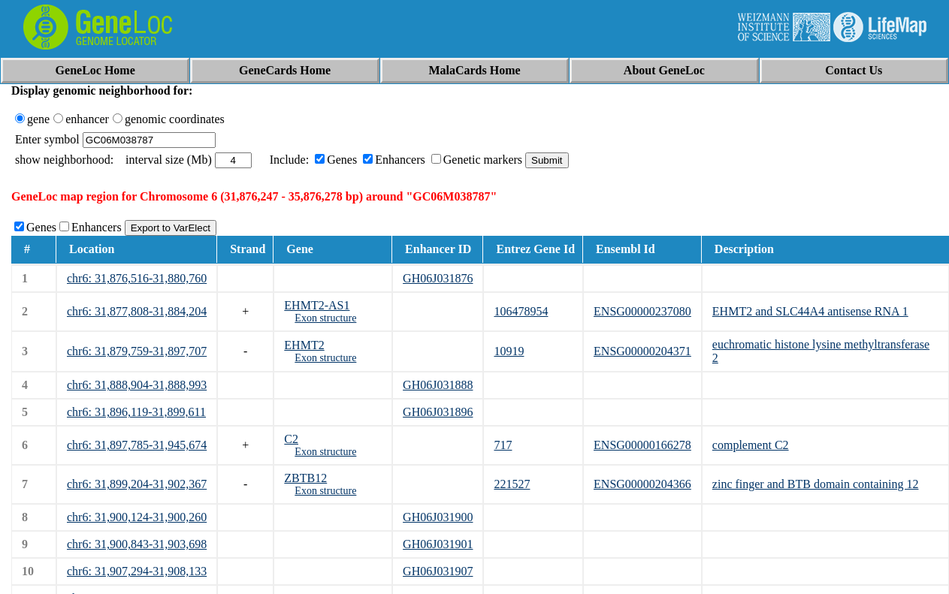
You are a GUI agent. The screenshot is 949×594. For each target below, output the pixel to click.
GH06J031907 (438, 571)
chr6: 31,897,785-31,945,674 (137, 445)
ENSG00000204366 (642, 484)
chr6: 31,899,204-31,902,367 (137, 484)
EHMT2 (304, 345)
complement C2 (750, 445)
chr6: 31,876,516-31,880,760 (137, 278)
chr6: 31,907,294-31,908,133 (137, 571)
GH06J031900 (438, 517)
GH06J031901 (438, 544)
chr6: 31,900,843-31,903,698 (137, 544)
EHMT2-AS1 (316, 305)
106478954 (521, 311)
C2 (291, 439)
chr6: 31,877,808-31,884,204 (137, 311)
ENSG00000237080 (642, 311)
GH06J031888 (438, 384)
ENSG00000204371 (642, 351)
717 (503, 445)
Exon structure (325, 318)
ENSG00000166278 (642, 445)
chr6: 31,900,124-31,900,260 (137, 517)
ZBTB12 (305, 478)
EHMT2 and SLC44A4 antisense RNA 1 (810, 311)
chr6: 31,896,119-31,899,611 (136, 412)
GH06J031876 (438, 278)
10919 (509, 351)
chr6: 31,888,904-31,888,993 (137, 384)
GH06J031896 (438, 412)
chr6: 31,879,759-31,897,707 (137, 351)
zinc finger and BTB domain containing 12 (815, 484)
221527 (512, 484)
